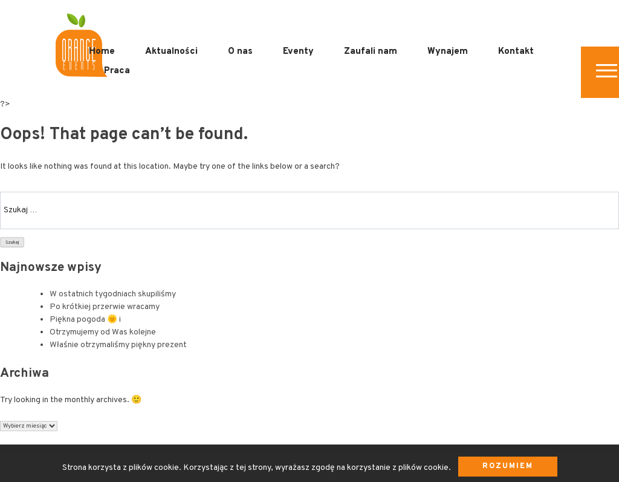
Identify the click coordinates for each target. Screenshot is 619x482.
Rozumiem (507, 466)
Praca (117, 71)
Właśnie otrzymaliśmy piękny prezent (118, 345)
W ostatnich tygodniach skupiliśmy (113, 294)
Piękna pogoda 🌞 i (85, 319)
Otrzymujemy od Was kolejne (103, 332)
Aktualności (171, 51)
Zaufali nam (370, 51)
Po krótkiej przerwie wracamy (105, 307)
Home (102, 51)
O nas (240, 51)
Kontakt (516, 51)
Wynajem (447, 51)
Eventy (298, 51)
